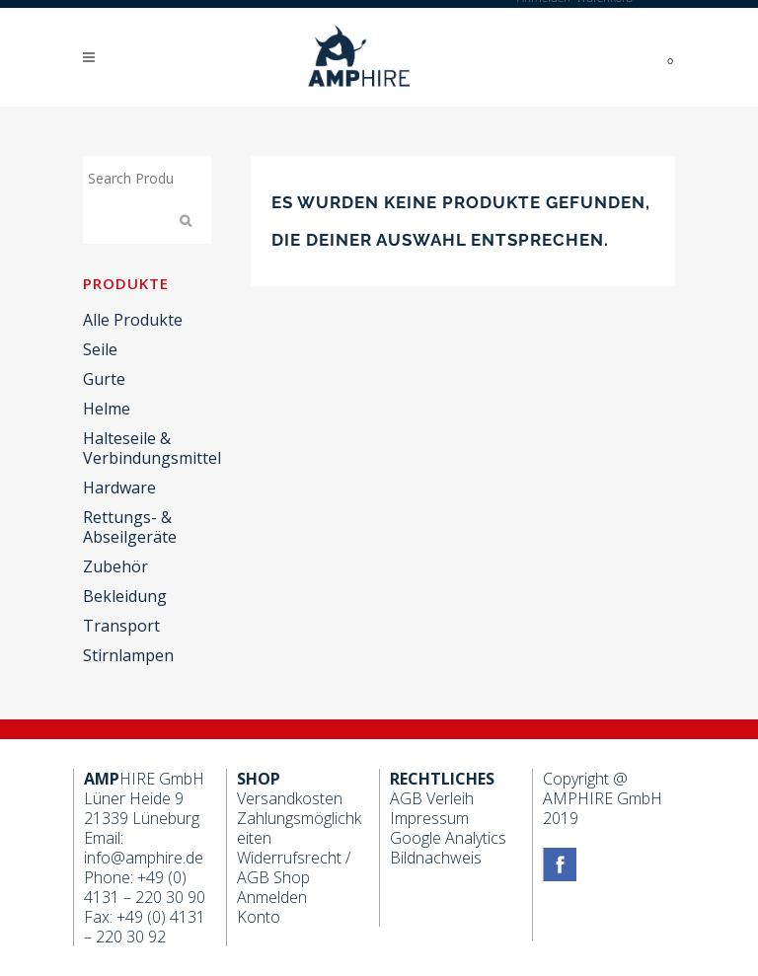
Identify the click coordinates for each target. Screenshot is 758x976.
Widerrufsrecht (289, 857)
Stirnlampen (128, 655)
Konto (258, 917)
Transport (121, 626)
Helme (106, 408)
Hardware (119, 487)
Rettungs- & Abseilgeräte (130, 527)
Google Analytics (448, 838)
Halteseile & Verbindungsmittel (152, 448)
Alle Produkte (133, 320)
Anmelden (272, 897)
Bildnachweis (436, 857)
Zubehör (115, 566)
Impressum (429, 818)
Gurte (104, 379)
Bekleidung (125, 596)
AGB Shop (273, 877)
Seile (100, 349)
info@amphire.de (143, 857)
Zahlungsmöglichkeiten (299, 828)
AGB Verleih (432, 798)
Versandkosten (289, 798)
